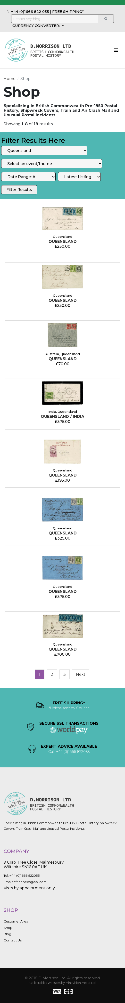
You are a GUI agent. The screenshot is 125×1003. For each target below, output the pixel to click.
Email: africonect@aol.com (25, 882)
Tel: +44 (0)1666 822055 (22, 875)
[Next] (80, 674)
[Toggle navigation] (116, 50)
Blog (7, 934)
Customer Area (16, 921)
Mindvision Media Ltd (81, 983)
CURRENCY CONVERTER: (36, 25)
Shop (8, 928)
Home (10, 78)
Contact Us (13, 940)
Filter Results (19, 189)
